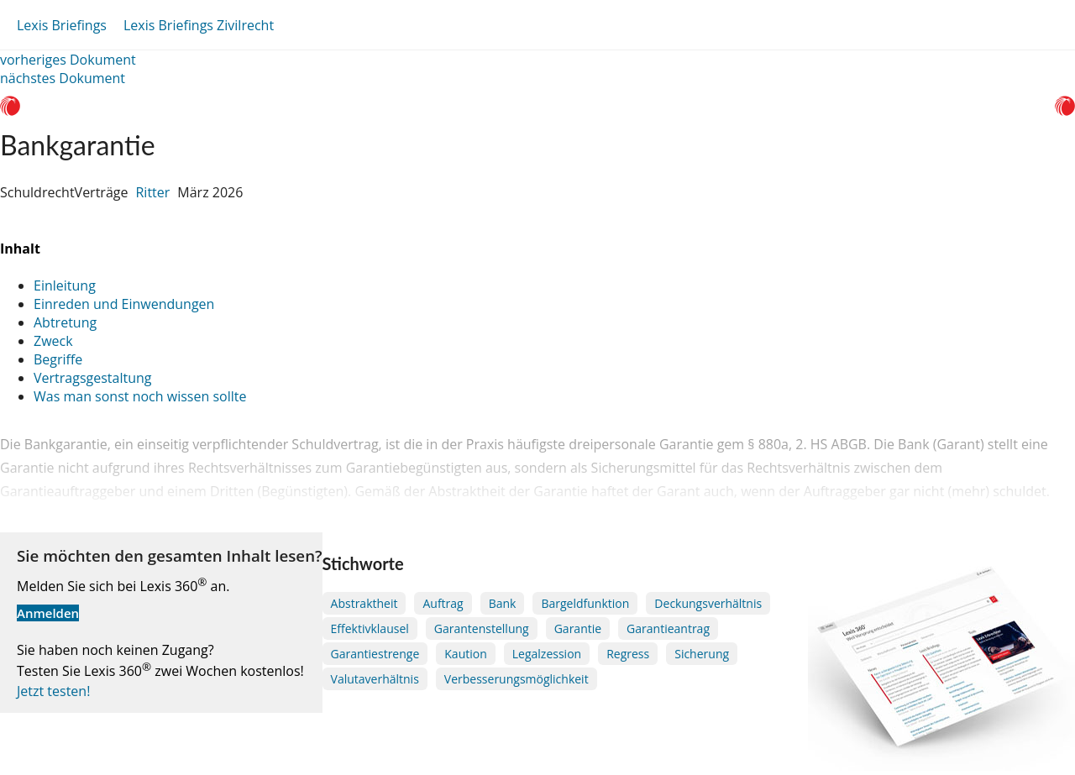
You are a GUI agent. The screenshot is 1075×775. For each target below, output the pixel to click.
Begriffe (58, 359)
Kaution (465, 654)
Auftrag (442, 603)
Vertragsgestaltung (92, 378)
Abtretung (65, 322)
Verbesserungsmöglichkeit (516, 679)
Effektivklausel (370, 628)
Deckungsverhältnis (708, 603)
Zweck (53, 341)
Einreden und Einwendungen (124, 304)
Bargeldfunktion (585, 603)
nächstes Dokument (62, 78)
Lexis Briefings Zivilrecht (198, 25)
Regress (627, 654)
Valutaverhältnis (375, 679)
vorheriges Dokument (68, 59)
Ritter (152, 192)
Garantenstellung (481, 628)
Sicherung (701, 654)
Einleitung (65, 285)
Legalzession (546, 654)
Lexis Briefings (62, 25)
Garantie (577, 628)
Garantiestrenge (375, 654)
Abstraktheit (364, 603)
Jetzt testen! (53, 691)
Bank (503, 603)
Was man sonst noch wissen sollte (140, 396)
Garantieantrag (668, 628)
